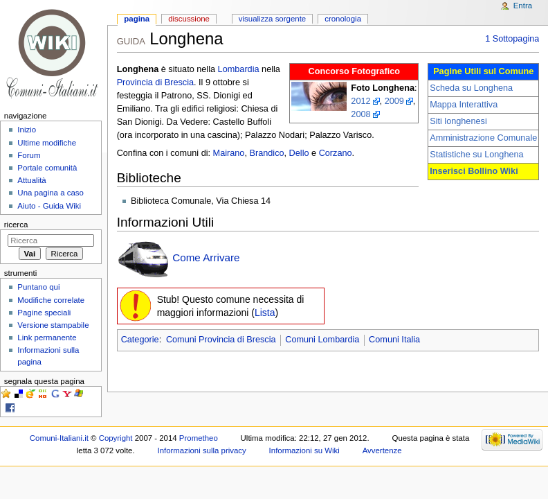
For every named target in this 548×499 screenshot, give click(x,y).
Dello (299, 153)
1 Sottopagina (512, 39)
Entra (522, 5)
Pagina (136, 19)
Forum (28, 155)
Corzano (335, 153)
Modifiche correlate (50, 300)
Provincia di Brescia (155, 82)
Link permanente (46, 337)
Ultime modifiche (46, 143)
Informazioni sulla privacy (202, 450)
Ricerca (16, 224)
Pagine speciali (44, 312)
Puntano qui (38, 287)
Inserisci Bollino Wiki (474, 171)
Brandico (266, 153)
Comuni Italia (394, 339)
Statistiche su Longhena (476, 154)
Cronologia (343, 19)
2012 (360, 101)
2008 (360, 114)
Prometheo (198, 438)
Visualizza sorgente (272, 19)
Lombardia (238, 69)
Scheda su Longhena (471, 88)
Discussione (189, 19)
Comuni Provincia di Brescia (221, 339)
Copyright (116, 438)
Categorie (140, 339)
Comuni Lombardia (322, 339)
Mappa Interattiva (463, 105)
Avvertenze (382, 450)
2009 (394, 101)
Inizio (26, 129)
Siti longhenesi (458, 121)
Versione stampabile (53, 325)
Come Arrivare (205, 257)
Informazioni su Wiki (304, 450)
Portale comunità (47, 168)
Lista (265, 312)
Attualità (31, 180)
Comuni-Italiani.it (59, 438)
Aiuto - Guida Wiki (49, 206)
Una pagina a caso (50, 193)
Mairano (229, 153)
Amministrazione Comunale (483, 138)
